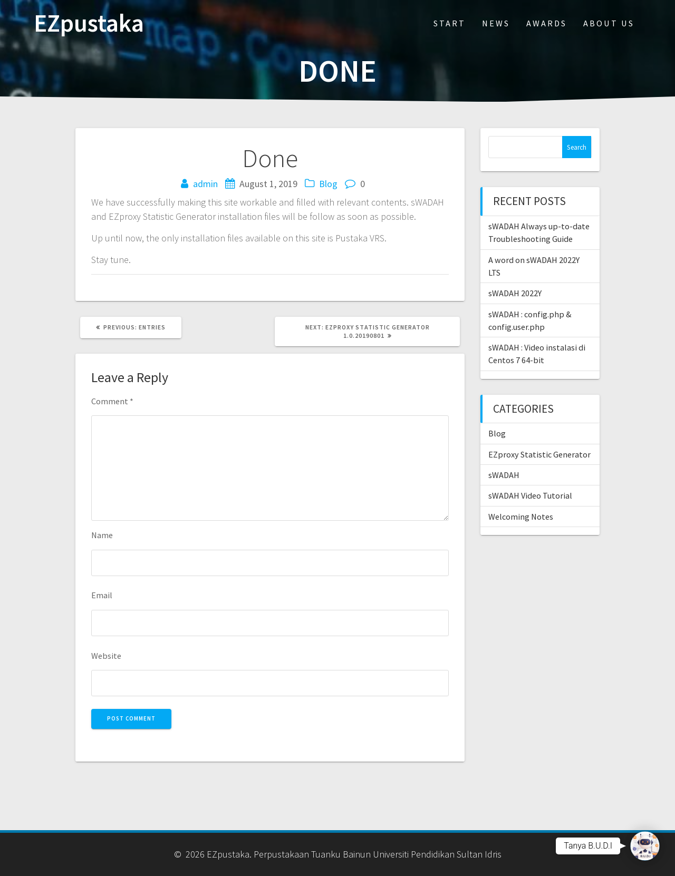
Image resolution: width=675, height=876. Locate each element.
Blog (328, 184)
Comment (112, 401)
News (496, 23)
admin (205, 184)
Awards (546, 23)
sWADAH (503, 475)
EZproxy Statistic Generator (539, 454)
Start (449, 23)
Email (101, 595)
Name (102, 535)
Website (106, 655)
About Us (608, 23)
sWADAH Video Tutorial (530, 495)
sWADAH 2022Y (515, 293)
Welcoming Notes (520, 516)
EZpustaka (89, 23)
